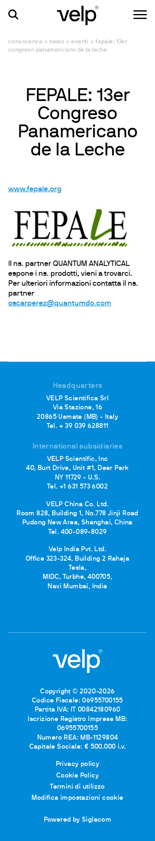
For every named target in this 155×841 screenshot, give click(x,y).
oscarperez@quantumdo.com (59, 303)
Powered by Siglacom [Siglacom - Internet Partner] (78, 820)
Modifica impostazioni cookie (77, 798)
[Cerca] (13, 14)
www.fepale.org (35, 189)
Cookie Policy (77, 776)
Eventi (79, 42)
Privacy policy (78, 764)
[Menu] (140, 14)
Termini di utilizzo (77, 787)
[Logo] (77, 14)
